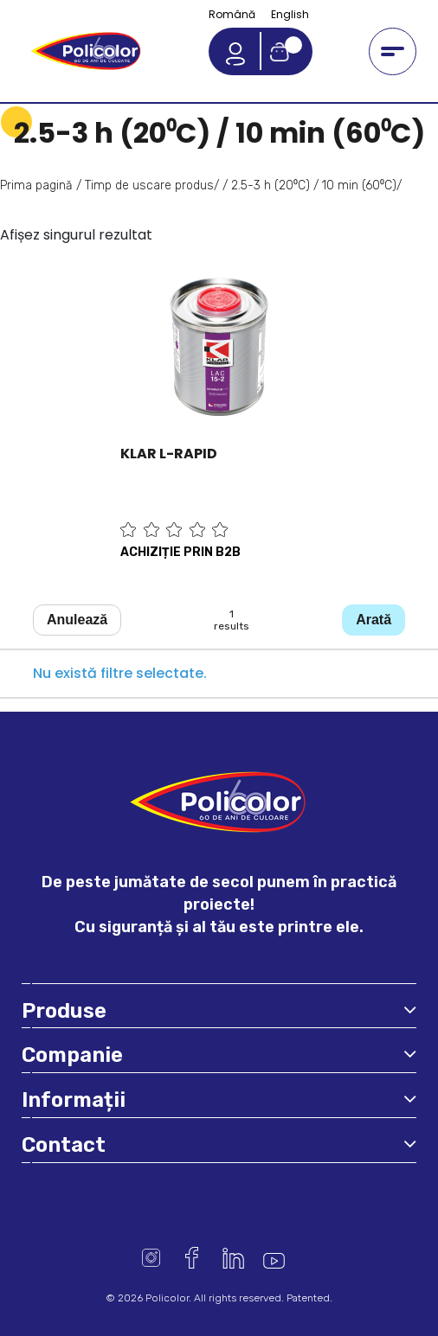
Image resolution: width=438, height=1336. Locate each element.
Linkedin (233, 1258)
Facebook (192, 1258)
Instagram (151, 1258)
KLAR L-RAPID (168, 453)
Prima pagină (36, 185)
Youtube (274, 1258)
